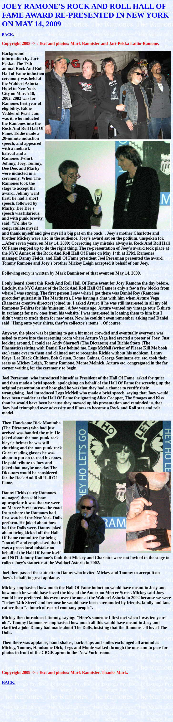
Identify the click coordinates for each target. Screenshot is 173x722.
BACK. (8, 35)
